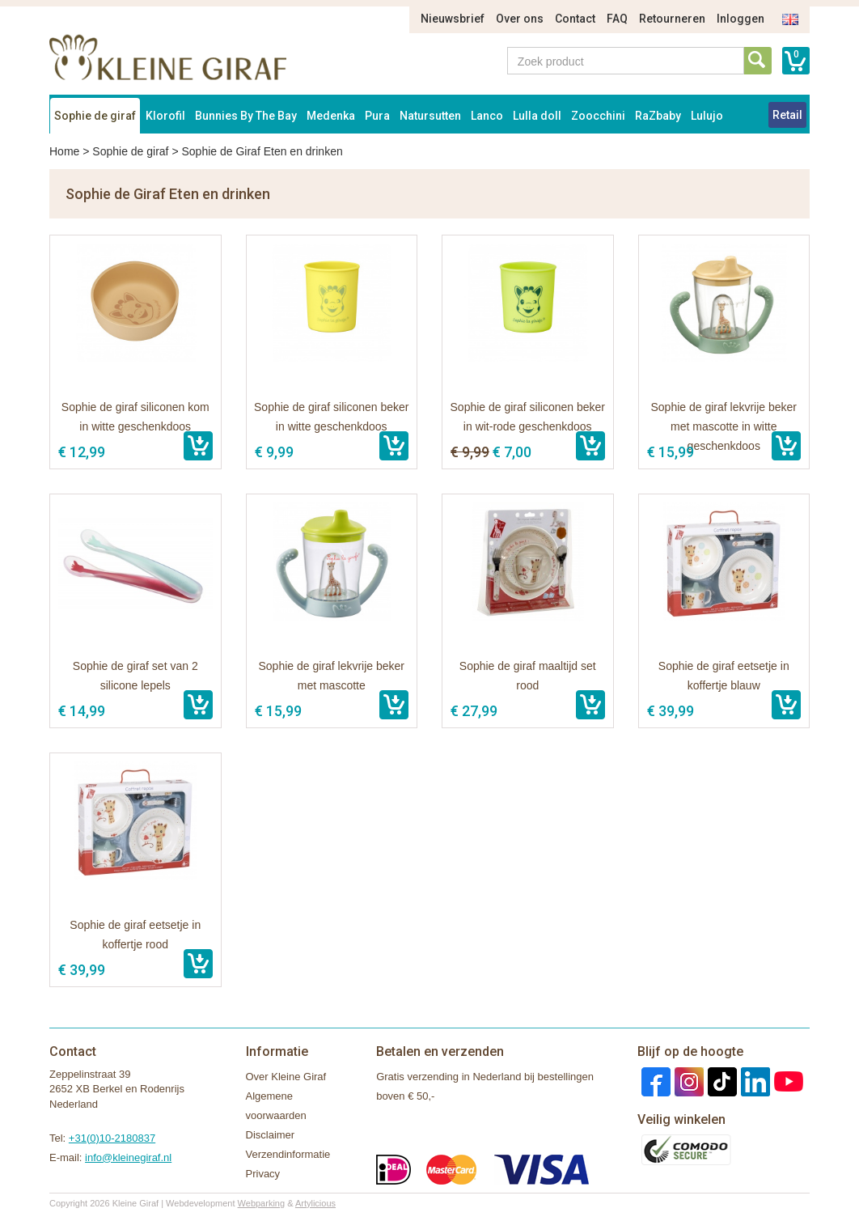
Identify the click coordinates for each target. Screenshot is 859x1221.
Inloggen (740, 18)
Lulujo (707, 115)
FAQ (617, 18)
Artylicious (315, 1203)
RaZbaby (658, 115)
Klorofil (165, 115)
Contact (575, 18)
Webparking (262, 1203)
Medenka (331, 115)
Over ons (520, 18)
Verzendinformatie (288, 1154)
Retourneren (672, 18)
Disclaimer (270, 1135)
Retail (787, 114)
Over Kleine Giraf (286, 1076)
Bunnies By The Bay (246, 115)
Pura (377, 115)
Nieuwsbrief (453, 18)
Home (64, 151)
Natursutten (430, 115)
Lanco (487, 115)
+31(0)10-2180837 (112, 1138)
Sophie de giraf (95, 115)
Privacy (263, 1174)
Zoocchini (598, 115)
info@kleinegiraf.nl (128, 1157)
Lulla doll (537, 115)
